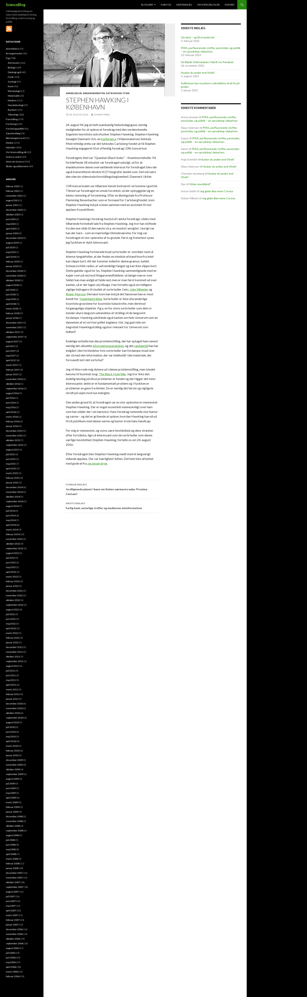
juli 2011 (10, 670)
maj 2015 (11, 463)
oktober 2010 (13, 712)
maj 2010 (11, 736)
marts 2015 (12, 473)
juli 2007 (10, 896)
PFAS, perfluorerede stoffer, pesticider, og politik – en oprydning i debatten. (210, 49)
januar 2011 (12, 698)
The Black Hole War (112, 374)
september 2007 (14, 887)
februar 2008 (13, 863)
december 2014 (14, 487)
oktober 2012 (13, 600)
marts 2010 (12, 745)
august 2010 (12, 722)
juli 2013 (10, 557)
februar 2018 (13, 313)
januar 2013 (12, 586)
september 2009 (14, 774)
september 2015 (14, 444)
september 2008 (14, 830)
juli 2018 (10, 289)
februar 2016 (13, 421)
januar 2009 (12, 811)
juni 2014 (11, 515)
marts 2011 (12, 689)
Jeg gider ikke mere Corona (216, 191)
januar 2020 (12, 233)
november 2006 (14, 934)
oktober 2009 (13, 769)
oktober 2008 (13, 825)
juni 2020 (11, 219)
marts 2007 (12, 915)
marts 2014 (12, 529)
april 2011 (11, 684)
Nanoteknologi (15, 105)
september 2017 (14, 336)
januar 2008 (12, 868)
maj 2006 (11, 962)
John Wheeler (139, 289)
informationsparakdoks (108, 346)
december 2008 (14, 816)
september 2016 (14, 388)
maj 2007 (11, 905)
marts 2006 (12, 971)
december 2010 (14, 703)
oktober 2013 (13, 543)
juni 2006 (11, 957)
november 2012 (14, 595)
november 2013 (14, 538)
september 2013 (14, 548)
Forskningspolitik (15, 128)
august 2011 (12, 665)
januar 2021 (12, 205)
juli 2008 (10, 839)
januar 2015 (12, 482)
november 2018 (14, 275)
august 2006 (12, 948)
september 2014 (14, 501)
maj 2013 (11, 567)
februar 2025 (13, 186)
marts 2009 (12, 802)
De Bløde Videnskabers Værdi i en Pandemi (207, 62)
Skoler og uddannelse (17, 166)
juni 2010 (11, 731)
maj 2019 (11, 252)
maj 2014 (11, 520)
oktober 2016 (13, 383)
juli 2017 (10, 346)
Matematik (13, 95)
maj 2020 (11, 223)
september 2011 (14, 661)
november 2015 (14, 435)
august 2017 (12, 341)
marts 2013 (12, 576)
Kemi (11, 86)
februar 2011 (13, 694)
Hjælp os (166, 4)
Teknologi (13, 114)
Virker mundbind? (200, 184)
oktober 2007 (13, 882)
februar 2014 (13, 534)
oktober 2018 (13, 280)
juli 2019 (10, 247)
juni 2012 (11, 618)
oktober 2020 (13, 214)
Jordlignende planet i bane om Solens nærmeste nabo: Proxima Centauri (112, 489)
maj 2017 (11, 355)
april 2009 (11, 797)
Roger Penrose (76, 294)
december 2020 (14, 209)
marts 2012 (12, 633)
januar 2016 (12, 426)
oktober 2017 (13, 332)
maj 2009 (11, 792)
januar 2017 (12, 374)
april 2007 (11, 910)
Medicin (12, 100)
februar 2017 (13, 369)
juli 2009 (10, 783)
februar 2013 (13, 581)
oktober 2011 (13, 656)
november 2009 (14, 764)
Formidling (11, 119)
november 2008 (14, 821)
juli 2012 (10, 614)
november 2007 (14, 877)
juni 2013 (11, 562)
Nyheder (10, 147)
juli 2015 (10, 454)
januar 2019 (12, 266)
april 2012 (11, 628)
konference (108, 139)
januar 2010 (12, 755)
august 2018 (12, 285)
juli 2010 (10, 727)
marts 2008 (12, 858)
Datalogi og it (14, 72)
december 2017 (14, 322)
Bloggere (147, 4)
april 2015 (11, 468)
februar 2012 (13, 637)
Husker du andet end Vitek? (198, 72)
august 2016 (12, 393)
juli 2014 (10, 510)
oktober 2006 (13, 938)
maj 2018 (11, 299)
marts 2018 (12, 308)
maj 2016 (11, 407)
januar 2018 (12, 317)
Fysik (126, 93)
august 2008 (12, 835)
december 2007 (14, 872)
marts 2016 (12, 416)
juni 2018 (11, 294)
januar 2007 (12, 924)
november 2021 (14, 195)
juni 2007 (11, 901)
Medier (10, 142)
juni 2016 (11, 402)
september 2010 (14, 717)
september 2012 (14, 604)
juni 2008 (11, 844)
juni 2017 (11, 350)
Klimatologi (14, 91)
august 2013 (12, 553)
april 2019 (11, 256)
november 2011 (14, 651)
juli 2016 (10, 397)
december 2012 (14, 590)
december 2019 (14, 238)
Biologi (11, 67)
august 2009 (12, 778)
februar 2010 (13, 750)
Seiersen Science (15, 161)
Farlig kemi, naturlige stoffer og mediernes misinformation (112, 505)
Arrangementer (94, 93)
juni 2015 (11, 459)
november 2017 (14, 327)
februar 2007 (13, 919)
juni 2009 (11, 788)
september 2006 (14, 943)
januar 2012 (12, 642)
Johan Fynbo (102, 114)
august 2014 (12, 506)
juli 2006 (10, 952)
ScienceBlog (15, 5)
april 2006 (11, 966)
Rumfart (12, 109)
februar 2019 (13, 261)
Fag (8, 58)
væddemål (141, 346)
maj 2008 (11, 849)
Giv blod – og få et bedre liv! (198, 37)
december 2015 (14, 430)
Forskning (11, 123)
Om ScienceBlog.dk (208, 4)
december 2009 (14, 760)
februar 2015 (13, 477)
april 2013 (11, 571)
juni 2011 (11, 675)
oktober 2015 (13, 440)
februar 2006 (13, 976)
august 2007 (12, 891)
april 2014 (11, 524)
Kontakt (230, 4)
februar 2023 (13, 190)
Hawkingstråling (91, 299)
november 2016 (14, 379)
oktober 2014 (13, 496)
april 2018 (11, 303)
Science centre (14, 156)
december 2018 (14, 270)
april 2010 (11, 741)
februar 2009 (13, 807)
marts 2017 (12, 364)
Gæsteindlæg (184, 4)
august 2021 (12, 200)
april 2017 (11, 360)
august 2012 (12, 609)
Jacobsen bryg (97, 463)
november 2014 (14, 491)
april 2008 (11, 854)
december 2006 (14, 929)
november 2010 (14, 708)
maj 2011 (11, 680)
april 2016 (11, 412)
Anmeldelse (74, 93)
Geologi (12, 81)
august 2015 (12, 449)
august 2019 (12, 242)
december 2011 (14, 647)
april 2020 (11, 228)
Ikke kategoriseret (15, 138)
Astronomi (114, 93)
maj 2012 (11, 623)
